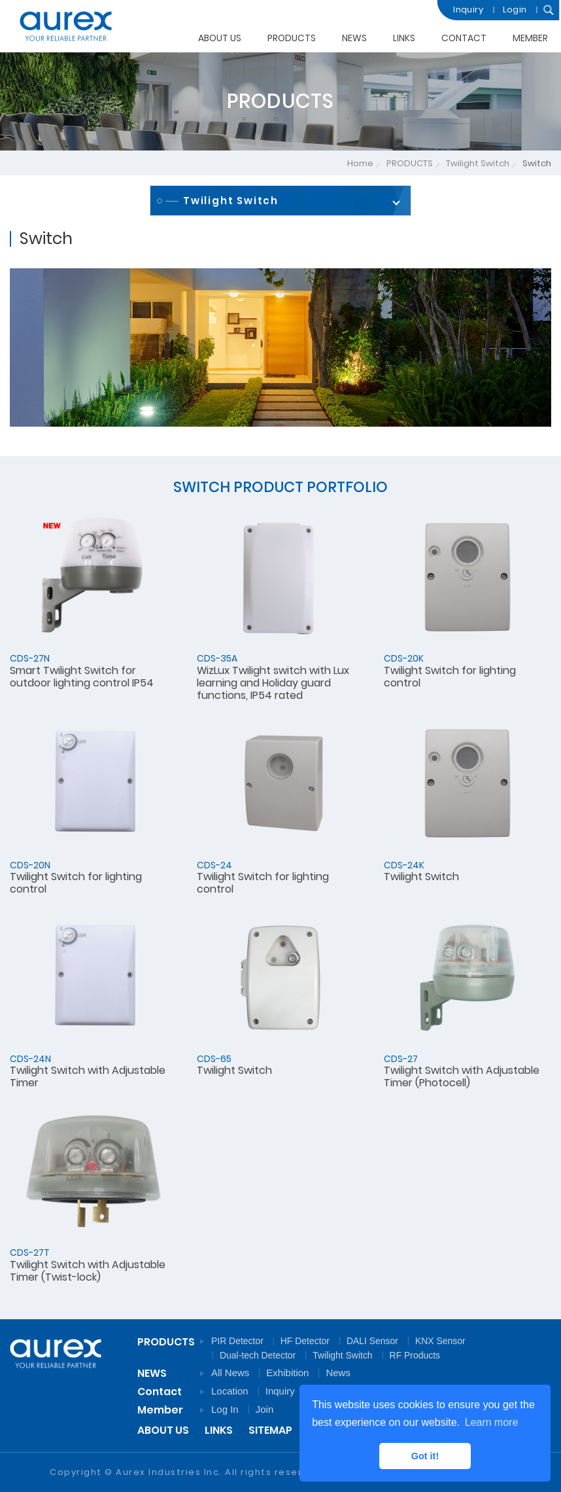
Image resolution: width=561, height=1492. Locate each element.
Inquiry (465, 9)
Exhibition (287, 1372)
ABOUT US (219, 37)
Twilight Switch (477, 163)
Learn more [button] (491, 1422)
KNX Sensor (440, 1341)
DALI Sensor (372, 1341)
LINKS (404, 37)
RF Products (415, 1355)
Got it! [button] (425, 1456)
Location (229, 1390)
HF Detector (305, 1341)
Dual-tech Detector (258, 1355)
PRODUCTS (291, 37)
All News (230, 1372)
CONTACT (463, 36)
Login (511, 9)
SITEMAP (270, 1430)
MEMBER (530, 34)
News (338, 1372)
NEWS (354, 37)
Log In (225, 1409)
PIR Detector (237, 1341)
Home (360, 163)
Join (265, 1409)
